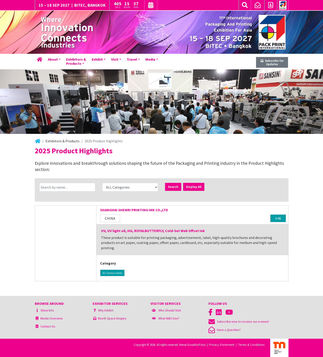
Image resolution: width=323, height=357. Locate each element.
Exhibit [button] (97, 59)
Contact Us (47, 326)
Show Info (47, 310)
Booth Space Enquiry (112, 318)
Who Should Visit (169, 310)
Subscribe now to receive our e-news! (238, 321)
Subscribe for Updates (272, 62)
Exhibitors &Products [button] (76, 61)
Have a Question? (224, 330)
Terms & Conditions (251, 345)
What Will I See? (168, 318)
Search (173, 187)
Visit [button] (114, 59)
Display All (193, 187)
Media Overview (51, 318)
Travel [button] (132, 59)
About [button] (53, 59)
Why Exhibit (105, 310)
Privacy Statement (221, 345)
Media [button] (150, 59)
